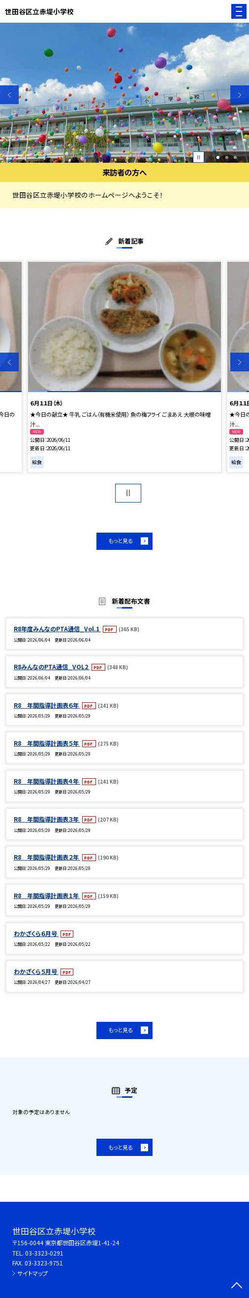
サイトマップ (32, 1273)
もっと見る (120, 540)
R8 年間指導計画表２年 (47, 857)
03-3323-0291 (44, 1253)
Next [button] (239, 94)
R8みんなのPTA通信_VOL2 (52, 666)
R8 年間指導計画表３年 (47, 819)
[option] (124, 93)
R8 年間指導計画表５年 (47, 743)
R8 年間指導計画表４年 (47, 781)
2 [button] (226, 157)
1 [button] (217, 157)
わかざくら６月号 (36, 933)
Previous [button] (9, 94)
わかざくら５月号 (36, 971)
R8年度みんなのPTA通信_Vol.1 (57, 628)
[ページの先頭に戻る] (236, 1286)
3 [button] (235, 157)
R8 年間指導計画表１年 (47, 895)
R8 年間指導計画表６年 (47, 705)
